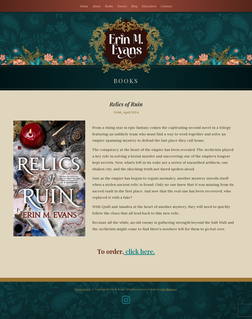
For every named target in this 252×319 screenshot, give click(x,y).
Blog (134, 6)
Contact (166, 6)
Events (122, 6)
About (97, 6)
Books (109, 6)
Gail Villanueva (168, 289)
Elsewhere (149, 6)
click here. (139, 251)
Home (84, 6)
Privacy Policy (83, 289)
